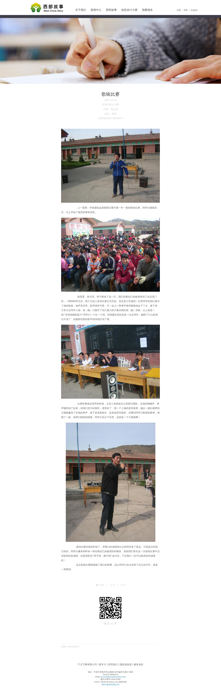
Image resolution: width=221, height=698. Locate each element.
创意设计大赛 (129, 9)
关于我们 (80, 9)
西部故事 (111, 9)
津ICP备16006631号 (110, 684)
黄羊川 (102, 664)
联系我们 (113, 664)
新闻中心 (96, 9)
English (194, 10)
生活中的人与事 (110, 104)
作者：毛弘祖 (110, 109)
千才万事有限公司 (87, 664)
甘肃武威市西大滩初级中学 (110, 118)
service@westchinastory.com (113, 677)
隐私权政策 (126, 664)
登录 (186, 10)
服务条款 (138, 664)
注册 (179, 10)
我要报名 (147, 9)
